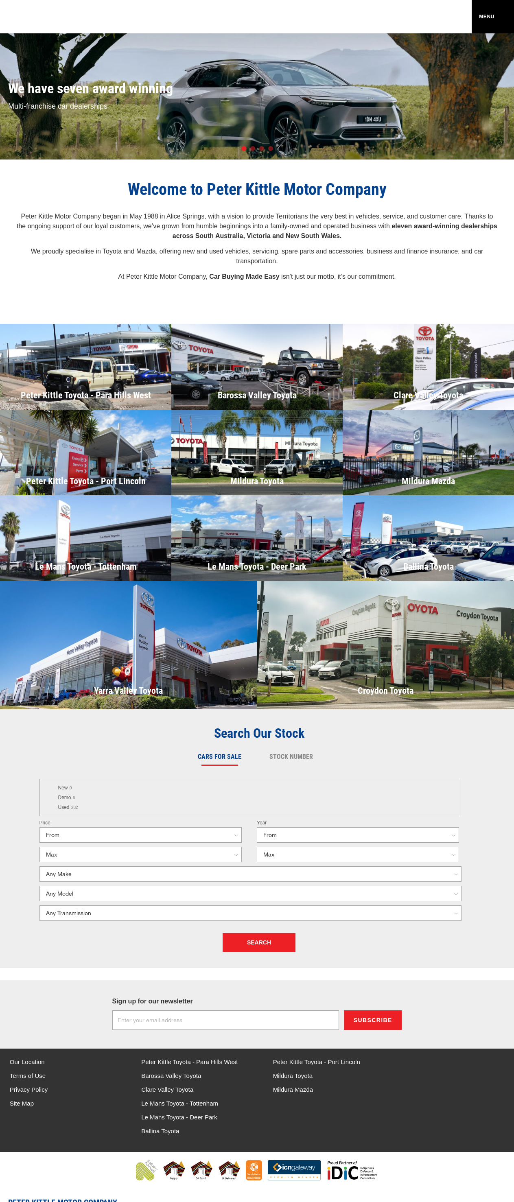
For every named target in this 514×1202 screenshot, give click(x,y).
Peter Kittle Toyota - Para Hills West (186, 1061)
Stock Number (291, 757)
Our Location (27, 1061)
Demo (66, 797)
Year (262, 823)
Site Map (22, 1103)
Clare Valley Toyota (164, 1089)
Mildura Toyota (286, 1075)
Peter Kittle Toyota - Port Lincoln (310, 1061)
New (65, 788)
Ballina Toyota (414, 1089)
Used (68, 807)
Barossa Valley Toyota (168, 1075)
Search (259, 942)
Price (44, 823)
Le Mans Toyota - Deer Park (433, 1075)
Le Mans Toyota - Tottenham (433, 1061)
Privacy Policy (29, 1089)
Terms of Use (28, 1075)
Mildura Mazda (287, 1089)
